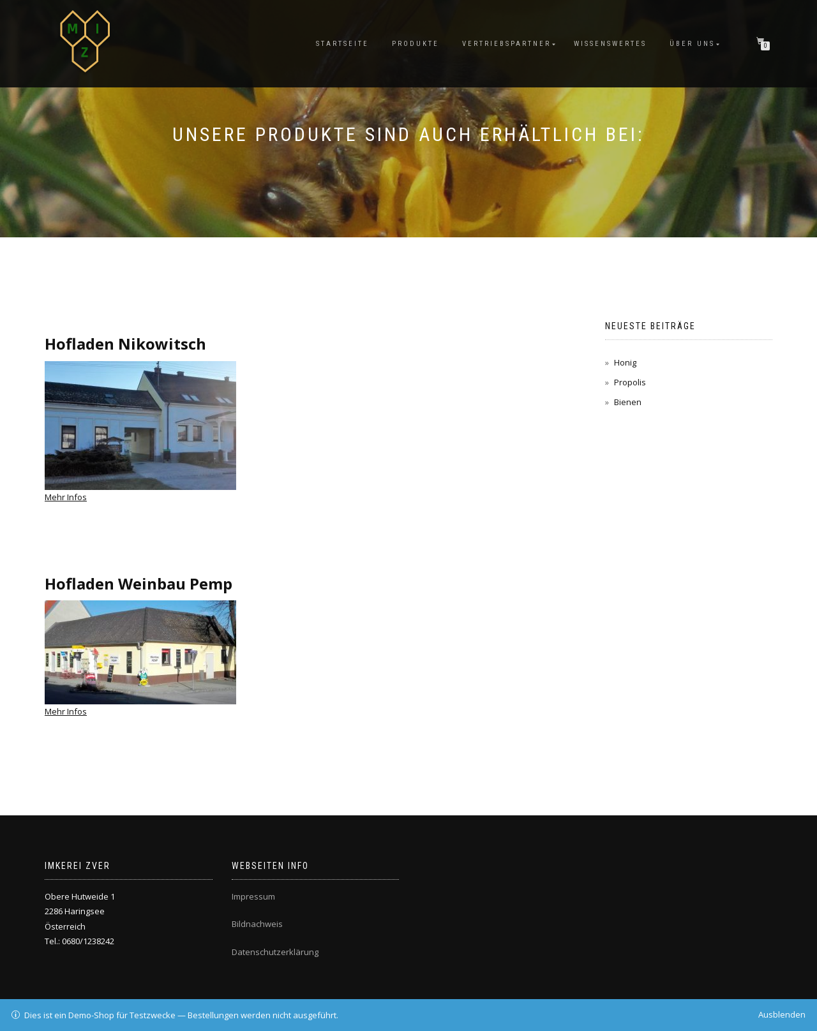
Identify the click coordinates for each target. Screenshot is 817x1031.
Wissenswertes (610, 44)
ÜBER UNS (692, 44)
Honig (625, 362)
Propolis (630, 382)
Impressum (253, 896)
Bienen (627, 402)
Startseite (342, 44)
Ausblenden (782, 1014)
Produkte (415, 44)
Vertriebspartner (506, 44)
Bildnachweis (257, 924)
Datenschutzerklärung (275, 952)
